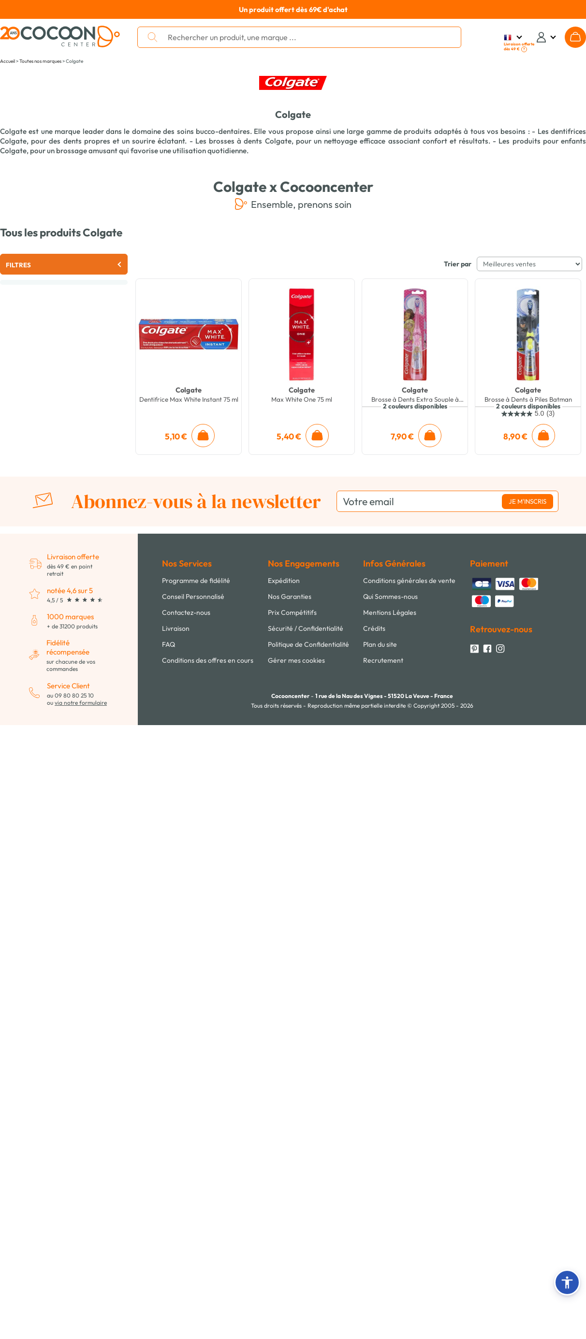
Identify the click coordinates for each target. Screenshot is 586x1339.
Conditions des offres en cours (207, 660)
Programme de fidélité (196, 580)
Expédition (284, 580)
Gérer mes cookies (296, 660)
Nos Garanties (289, 596)
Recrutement (383, 660)
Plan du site (380, 644)
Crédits (374, 628)
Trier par (457, 264)
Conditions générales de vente (409, 580)
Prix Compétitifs (292, 612)
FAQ (168, 644)
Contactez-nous (186, 612)
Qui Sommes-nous (390, 596)
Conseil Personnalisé (193, 596)
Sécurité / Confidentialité (305, 628)
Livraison (176, 628)
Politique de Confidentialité (308, 644)
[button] (567, 1282)
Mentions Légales (389, 612)
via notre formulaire (81, 702)
